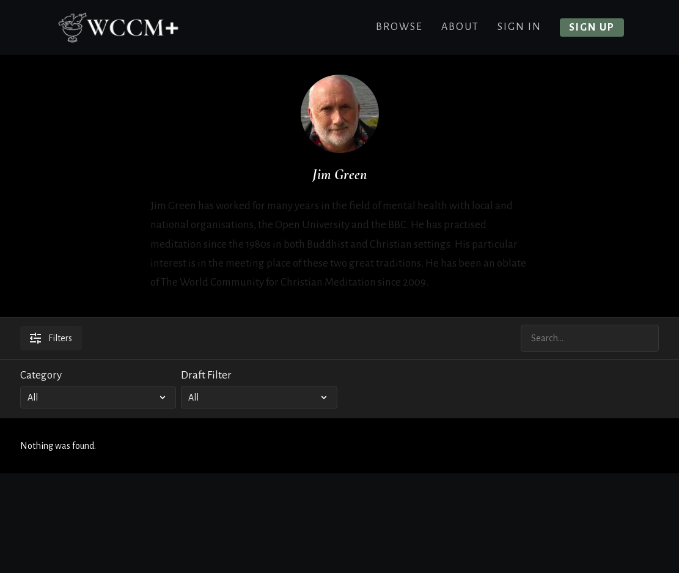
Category (41, 375)
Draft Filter (206, 375)
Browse (399, 26)
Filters (51, 338)
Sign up (592, 27)
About (460, 26)
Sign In (519, 26)
